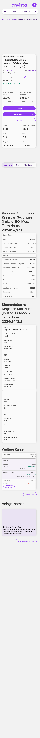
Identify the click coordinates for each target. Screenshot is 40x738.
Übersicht (8, 165)
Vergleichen (16, 114)
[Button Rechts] (33, 114)
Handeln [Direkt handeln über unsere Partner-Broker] (19, 120)
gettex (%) (22, 77)
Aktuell (13, 11)
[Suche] (35, 11)
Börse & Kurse (6, 20)
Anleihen (14, 20)
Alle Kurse (28, 165)
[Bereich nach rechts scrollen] (34, 165)
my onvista (25, 11)
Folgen (19, 108)
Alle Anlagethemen (26, 541)
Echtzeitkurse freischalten (9, 487)
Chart (18, 165)
